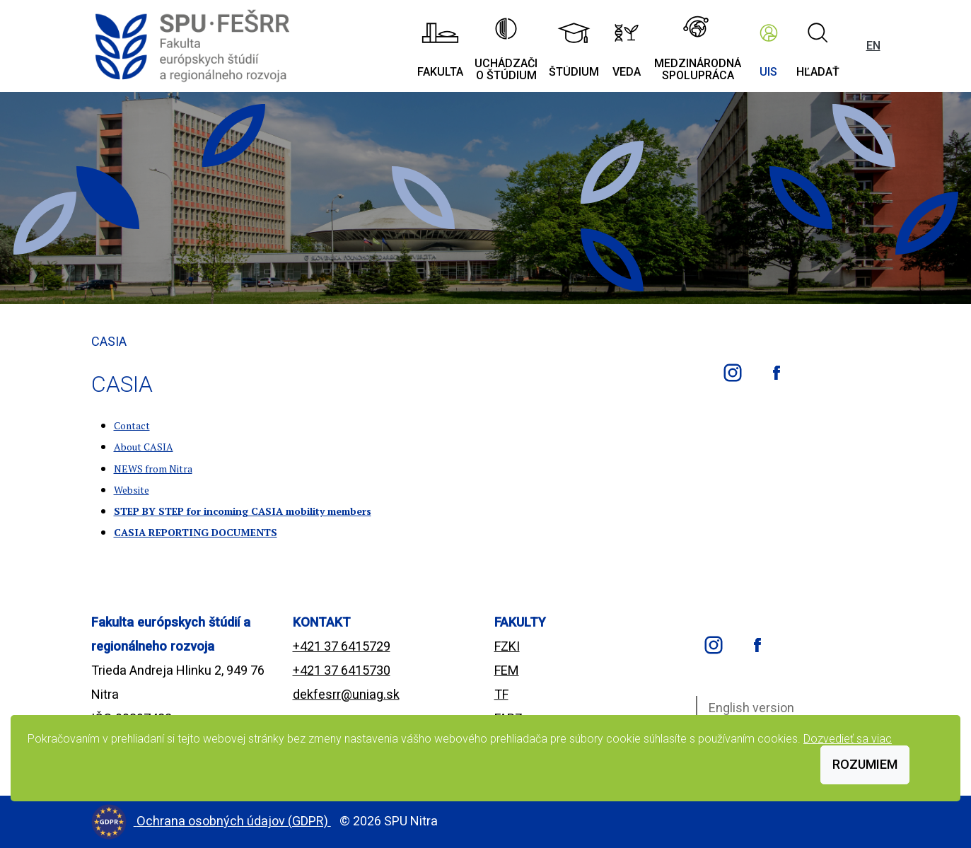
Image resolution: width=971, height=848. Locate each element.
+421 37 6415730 (341, 670)
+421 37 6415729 (341, 646)
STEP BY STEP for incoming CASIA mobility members (242, 511)
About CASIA (143, 446)
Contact (132, 425)
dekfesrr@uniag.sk (346, 694)
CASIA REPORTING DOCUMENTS (195, 532)
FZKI (507, 646)
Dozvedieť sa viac (847, 738)
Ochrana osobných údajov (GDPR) (233, 820)
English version (751, 707)
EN (873, 45)
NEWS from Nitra (153, 468)
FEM (506, 670)
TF (501, 694)
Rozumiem (864, 764)
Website (131, 489)
